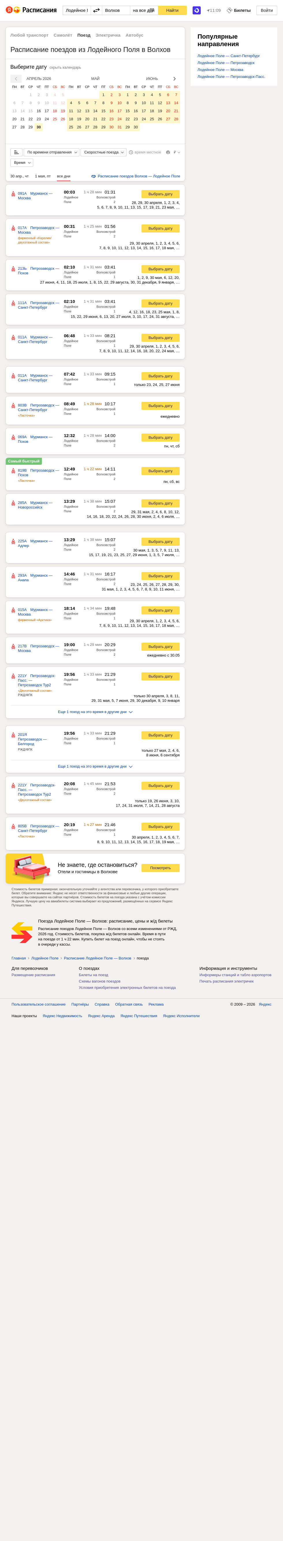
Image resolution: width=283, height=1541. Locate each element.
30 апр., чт (19, 176)
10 (47, 103)
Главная (19, 958)
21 (23, 119)
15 (31, 111)
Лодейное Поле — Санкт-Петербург (229, 56)
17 (47, 111)
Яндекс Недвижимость (62, 1016)
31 (120, 127)
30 (39, 127)
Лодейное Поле (44, 958)
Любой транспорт (29, 35)
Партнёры (80, 1004)
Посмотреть (160, 868)
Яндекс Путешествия (138, 1016)
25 (55, 119)
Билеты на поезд (93, 975)
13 (14, 111)
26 (63, 119)
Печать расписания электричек (227, 981)
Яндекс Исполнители (181, 1016)
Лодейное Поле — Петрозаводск (226, 63)
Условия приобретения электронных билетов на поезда (127, 987)
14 (23, 111)
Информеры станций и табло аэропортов (235, 975)
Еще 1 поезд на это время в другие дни (95, 712)
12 (63, 103)
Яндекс (265, 1004)
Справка (102, 1004)
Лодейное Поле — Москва (220, 70)
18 (55, 111)
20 (14, 119)
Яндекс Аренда (101, 1016)
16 (39, 111)
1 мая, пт (43, 176)
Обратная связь (129, 1004)
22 (31, 119)
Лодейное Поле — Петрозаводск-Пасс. (231, 76)
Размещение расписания (33, 975)
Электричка (108, 35)
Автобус (135, 35)
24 (47, 119)
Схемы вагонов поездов (99, 981)
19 (63, 111)
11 (55, 103)
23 (39, 119)
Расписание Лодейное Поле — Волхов (97, 958)
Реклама (156, 1004)
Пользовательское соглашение (39, 1004)
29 (31, 127)
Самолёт (63, 35)
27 (14, 127)
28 (23, 127)
